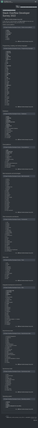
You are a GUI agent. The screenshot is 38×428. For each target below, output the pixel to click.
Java (7, 57)
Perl (7, 86)
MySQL (7, 116)
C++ (7, 61)
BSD (7, 407)
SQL (7, 54)
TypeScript (8, 56)
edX (7, 36)
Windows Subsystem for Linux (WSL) (13, 405)
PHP (7, 63)
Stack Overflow (22, 21)
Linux (7, 403)
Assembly (8, 73)
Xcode (7, 303)
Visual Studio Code (10, 290)
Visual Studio (9, 291)
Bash (7, 59)
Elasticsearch (9, 125)
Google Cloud (9, 152)
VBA (7, 77)
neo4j (7, 133)
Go (7, 67)
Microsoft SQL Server (10, 121)
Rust (7, 68)
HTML (7, 52)
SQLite (7, 119)
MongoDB (8, 120)
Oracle (7, 127)
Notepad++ (8, 294)
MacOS (7, 404)
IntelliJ (7, 293)
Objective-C (8, 85)
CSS (10, 52)
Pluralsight (8, 34)
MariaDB (8, 124)
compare (18, 6)
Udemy (7, 30)
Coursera (8, 31)
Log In (35, 420)
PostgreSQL (8, 118)
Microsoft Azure (9, 151)
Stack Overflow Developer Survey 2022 (14, 19)
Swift (7, 74)
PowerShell (8, 65)
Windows (8, 402)
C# (6, 60)
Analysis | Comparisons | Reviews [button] (9, 10)
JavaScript (8, 51)
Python (7, 55)
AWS (7, 150)
